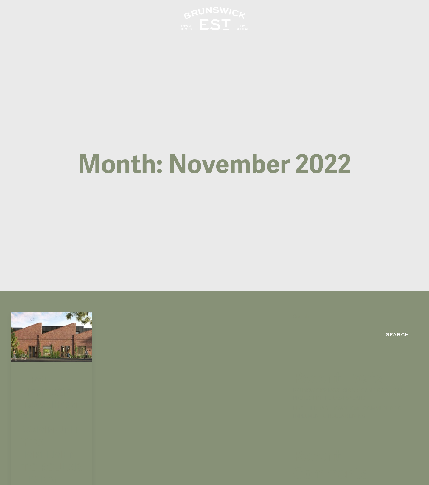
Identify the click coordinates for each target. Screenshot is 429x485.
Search (301, 296)
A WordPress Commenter (322, 471)
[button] (51, 317)
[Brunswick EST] (214, 18)
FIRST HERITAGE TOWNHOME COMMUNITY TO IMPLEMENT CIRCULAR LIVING (51, 409)
